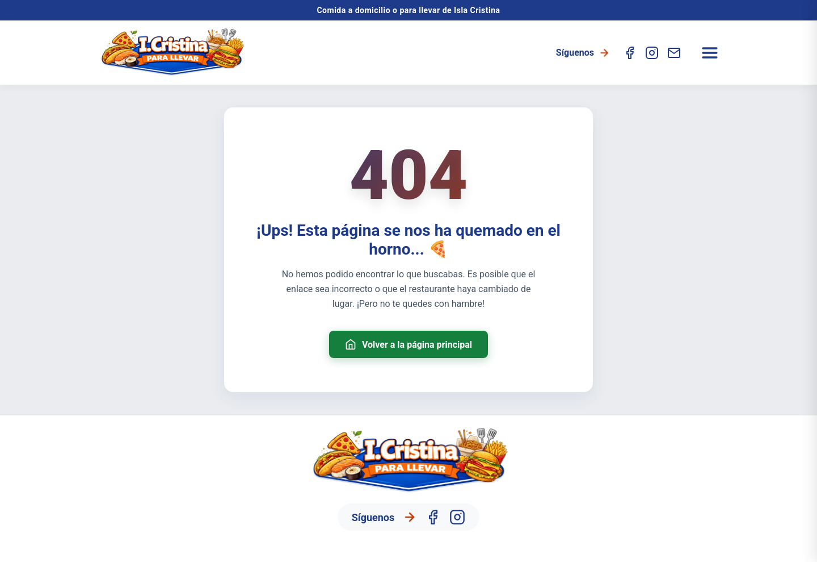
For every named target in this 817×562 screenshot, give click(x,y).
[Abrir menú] (709, 52)
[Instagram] (652, 53)
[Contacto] (674, 53)
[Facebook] (630, 53)
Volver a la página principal (408, 344)
